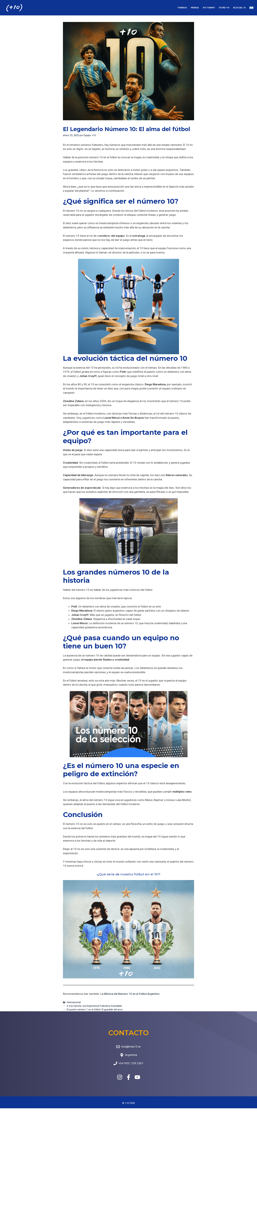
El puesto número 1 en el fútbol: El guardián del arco (95, 1009)
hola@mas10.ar (131, 1046)
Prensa (195, 8)
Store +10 (224, 8)
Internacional (74, 1002)
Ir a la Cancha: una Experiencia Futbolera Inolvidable (94, 1006)
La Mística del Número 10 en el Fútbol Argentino (129, 993)
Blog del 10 (239, 8)
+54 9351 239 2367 (131, 1063)
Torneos (182, 8)
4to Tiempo (209, 8)
